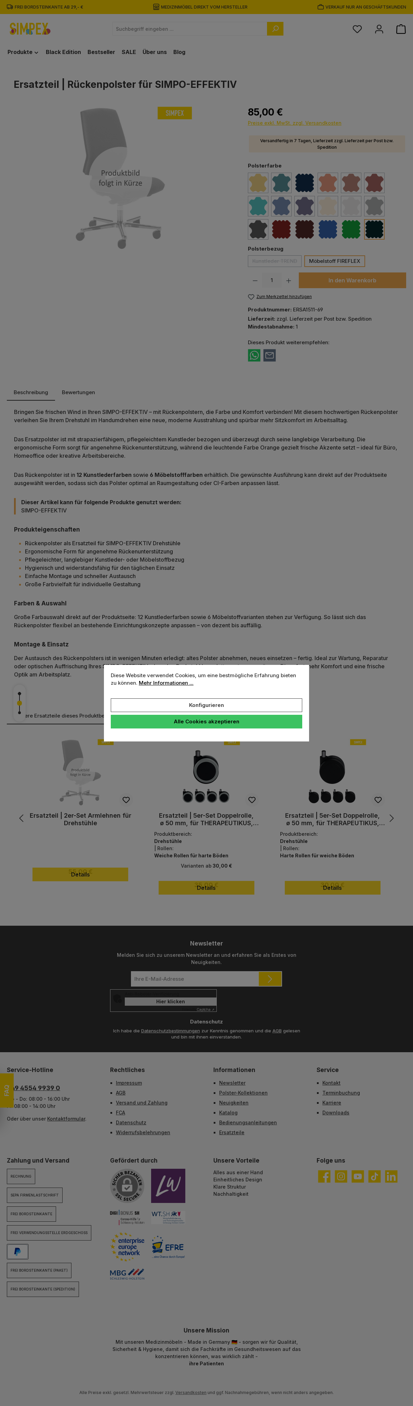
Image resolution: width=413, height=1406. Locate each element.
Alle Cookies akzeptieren (206, 721)
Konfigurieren (206, 705)
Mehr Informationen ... (166, 683)
